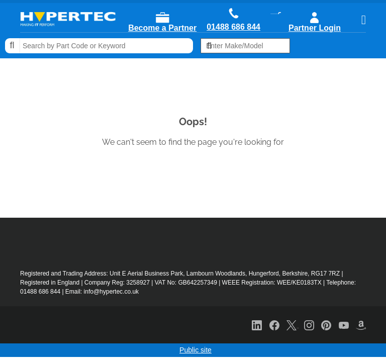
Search (12, 45)
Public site (195, 350)
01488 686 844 (233, 27)
